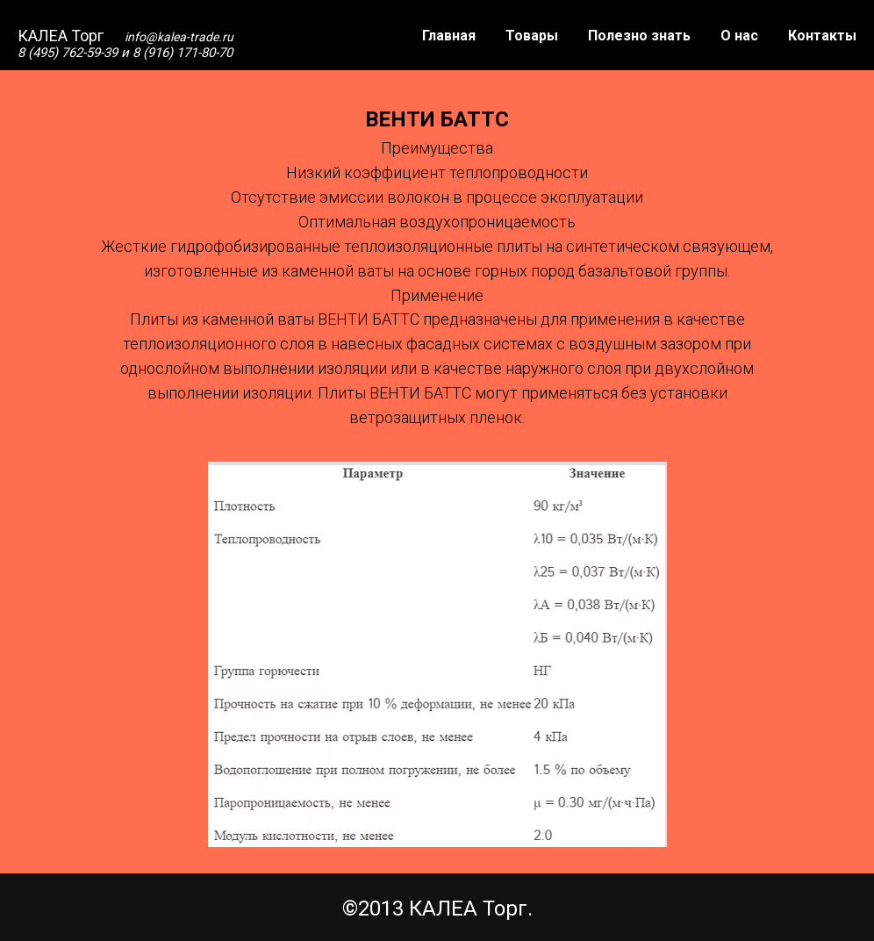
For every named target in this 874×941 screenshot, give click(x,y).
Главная (449, 35)
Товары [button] (531, 35)
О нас (739, 35)
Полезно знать (639, 35)
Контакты (822, 35)
